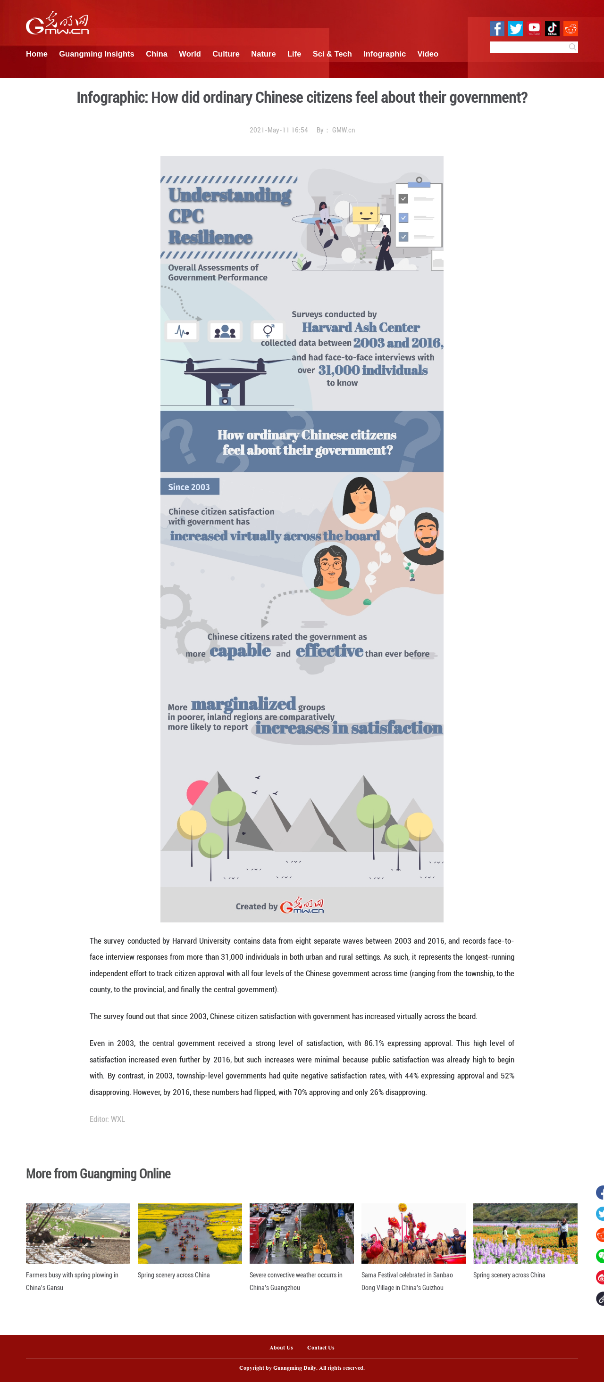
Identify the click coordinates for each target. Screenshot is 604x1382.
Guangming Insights (96, 53)
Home (37, 53)
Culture (226, 53)
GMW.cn (343, 130)
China (157, 53)
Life (294, 53)
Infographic (384, 53)
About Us (281, 1348)
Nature (263, 53)
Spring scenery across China (174, 1275)
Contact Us (324, 1348)
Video (428, 53)
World (190, 53)
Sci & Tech (332, 53)
